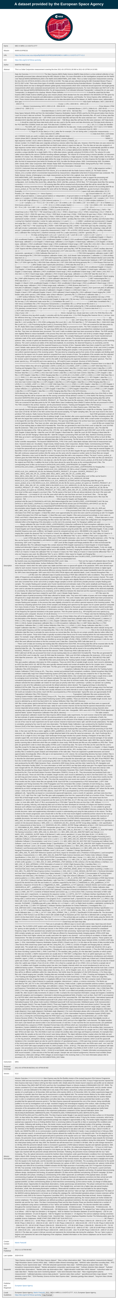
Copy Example (47, 1295)
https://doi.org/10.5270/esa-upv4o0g (28, 60)
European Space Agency (24, 1286)
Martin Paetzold (20, 1243)
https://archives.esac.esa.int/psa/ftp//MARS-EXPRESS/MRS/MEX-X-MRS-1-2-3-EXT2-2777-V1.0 (49, 55)
